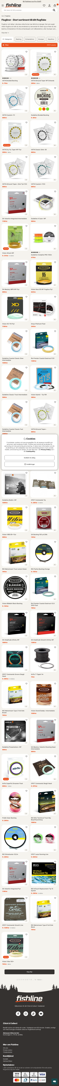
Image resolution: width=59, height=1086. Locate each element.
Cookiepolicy (30, 451)
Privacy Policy (46, 449)
